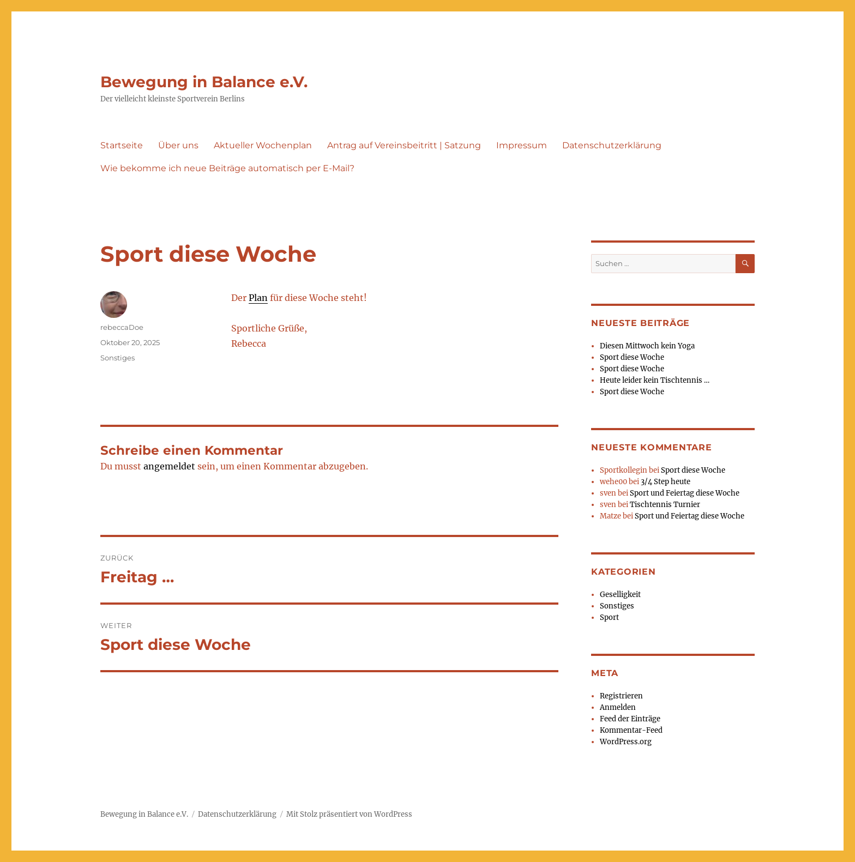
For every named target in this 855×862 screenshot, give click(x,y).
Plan (258, 297)
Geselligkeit (620, 594)
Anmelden (618, 707)
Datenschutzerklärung (611, 145)
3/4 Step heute (665, 481)
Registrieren (621, 696)
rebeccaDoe (121, 327)
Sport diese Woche (632, 357)
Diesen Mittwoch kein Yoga (647, 346)
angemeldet (169, 466)
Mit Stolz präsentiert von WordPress (349, 814)
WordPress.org (626, 741)
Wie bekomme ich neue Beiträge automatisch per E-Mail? (227, 168)
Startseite (121, 145)
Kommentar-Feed (631, 730)
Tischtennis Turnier (665, 504)
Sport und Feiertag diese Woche (684, 493)
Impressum (521, 145)
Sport (609, 617)
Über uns (178, 145)
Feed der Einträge (630, 719)
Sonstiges (117, 357)
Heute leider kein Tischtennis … (654, 380)
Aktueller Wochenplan (263, 145)
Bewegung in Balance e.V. (204, 82)
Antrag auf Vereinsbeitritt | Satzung (404, 145)
